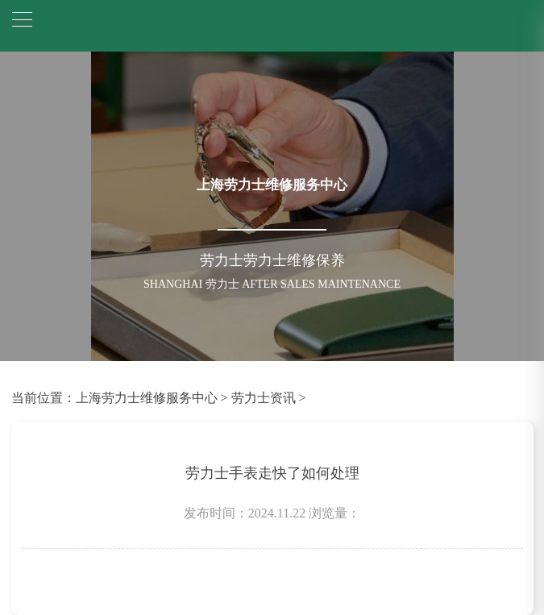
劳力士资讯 (263, 398)
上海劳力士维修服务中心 (147, 398)
